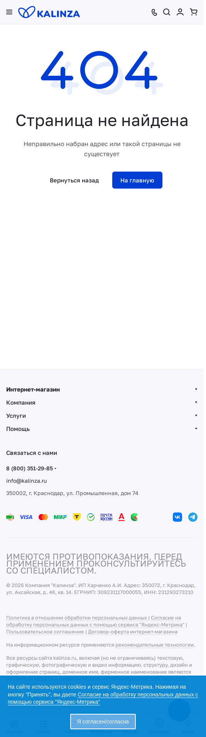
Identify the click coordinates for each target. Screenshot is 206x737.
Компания (20, 402)
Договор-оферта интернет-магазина (132, 631)
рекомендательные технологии (154, 645)
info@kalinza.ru (26, 480)
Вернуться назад (74, 180)
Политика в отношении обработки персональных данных (76, 617)
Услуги (16, 415)
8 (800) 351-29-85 (29, 468)
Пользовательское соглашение (45, 631)
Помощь (18, 428)
